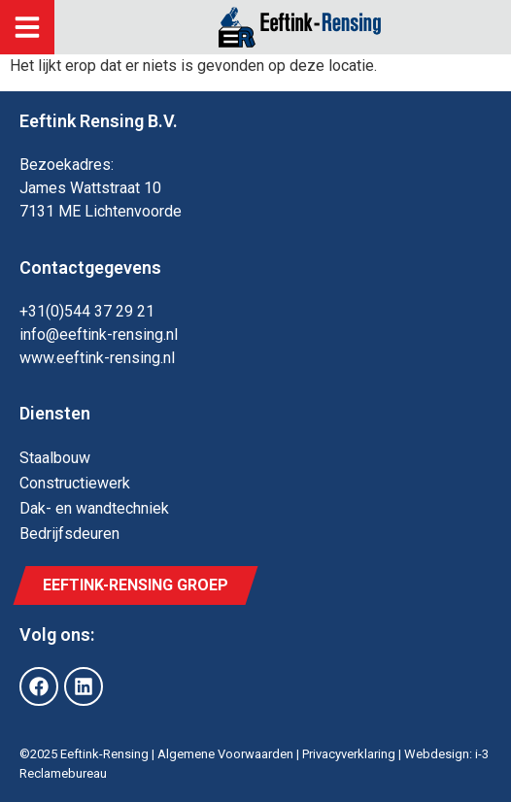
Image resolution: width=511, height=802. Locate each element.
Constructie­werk (74, 483)
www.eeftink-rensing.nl (97, 358)
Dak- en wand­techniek (94, 508)
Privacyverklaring (348, 754)
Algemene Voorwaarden (225, 754)
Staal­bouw (54, 458)
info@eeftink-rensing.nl (98, 334)
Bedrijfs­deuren (69, 533)
